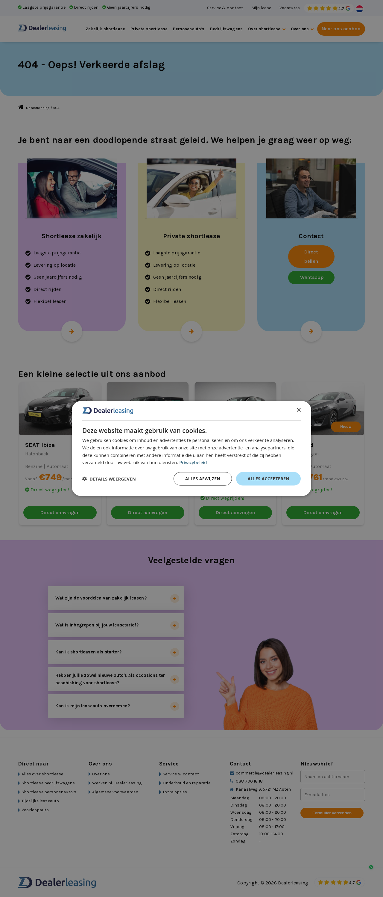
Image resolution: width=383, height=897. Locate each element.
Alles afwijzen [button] (203, 478)
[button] (109, 478)
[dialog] (191, 448)
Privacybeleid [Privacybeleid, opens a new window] (193, 462)
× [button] (298, 410)
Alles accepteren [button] (268, 478)
